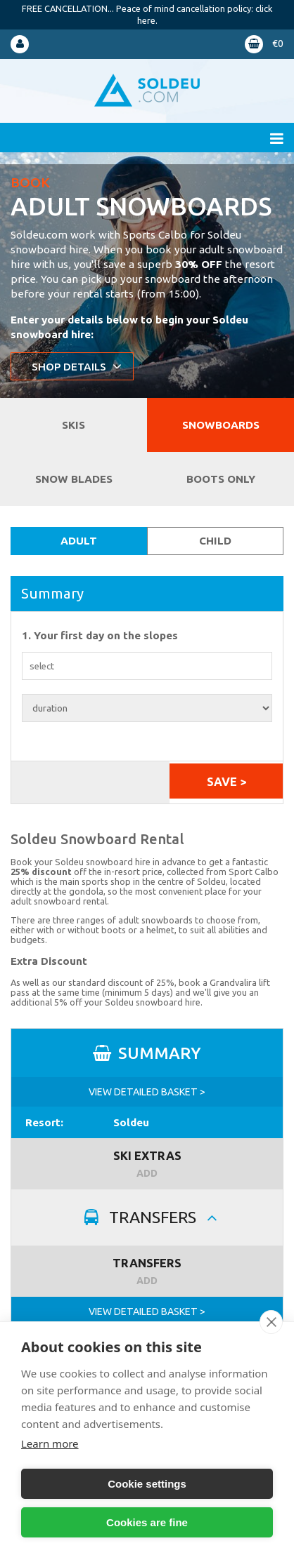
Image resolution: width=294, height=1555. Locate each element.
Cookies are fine (147, 1522)
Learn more (50, 1443)
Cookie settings (147, 1484)
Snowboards (221, 425)
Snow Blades (74, 479)
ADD (147, 1173)
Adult (78, 541)
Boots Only (220, 479)
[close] (271, 1322)
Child (215, 541)
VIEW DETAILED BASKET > (147, 1091)
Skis (73, 425)
